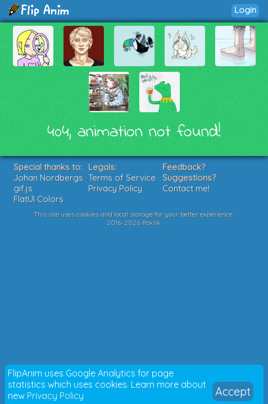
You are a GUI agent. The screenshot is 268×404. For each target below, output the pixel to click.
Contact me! (186, 188)
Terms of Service (122, 177)
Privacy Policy (55, 395)
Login (245, 9)
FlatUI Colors (38, 199)
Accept (233, 391)
